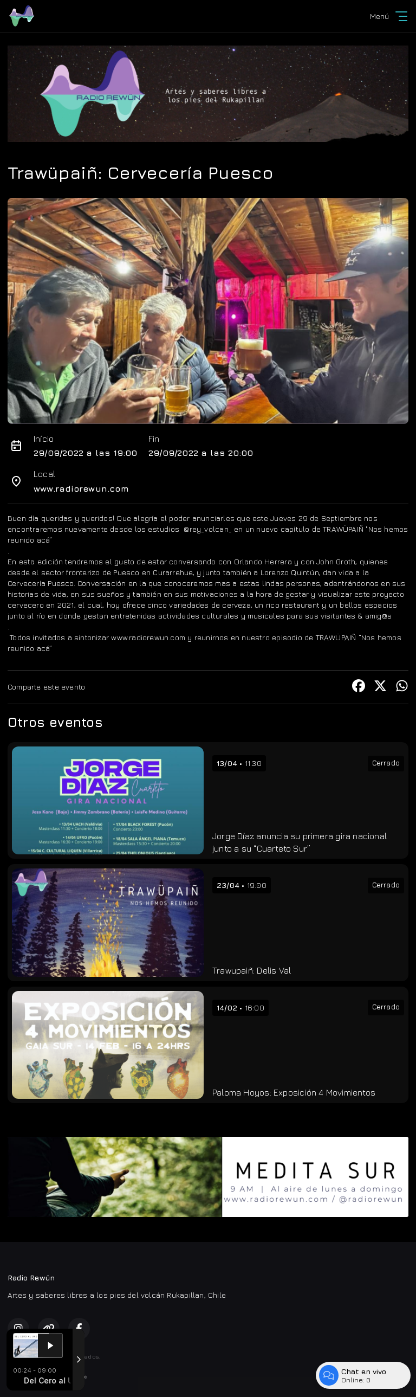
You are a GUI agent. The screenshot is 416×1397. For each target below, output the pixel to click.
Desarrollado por (47, 1377)
